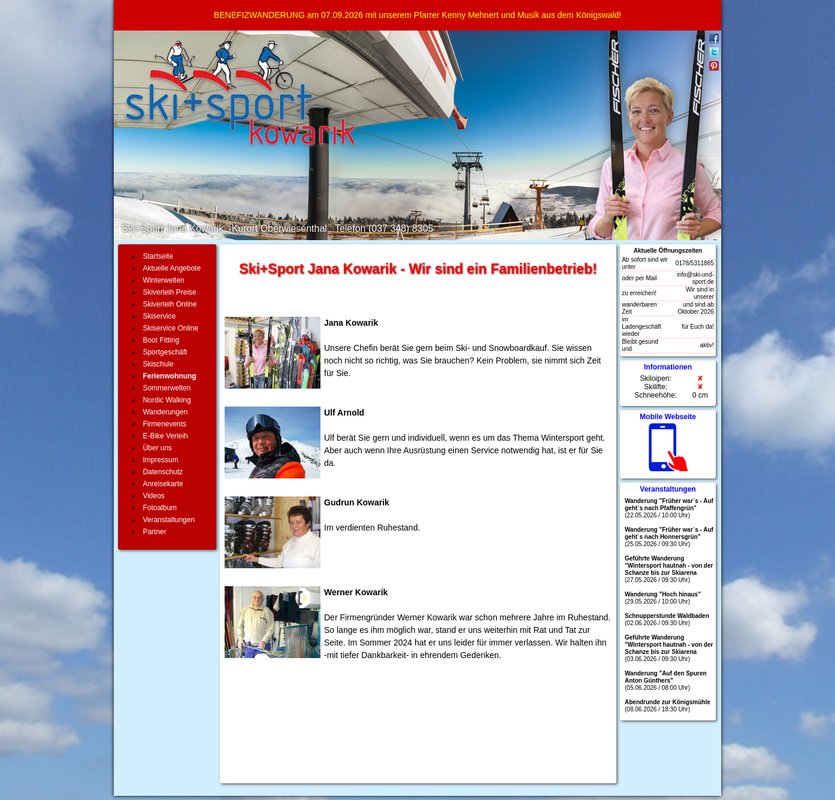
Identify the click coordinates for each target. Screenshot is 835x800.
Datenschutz (163, 472)
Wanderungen (165, 412)
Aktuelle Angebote (172, 268)
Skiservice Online (170, 328)
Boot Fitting (161, 340)
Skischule (158, 364)
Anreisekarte (163, 484)
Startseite (158, 256)
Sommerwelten (166, 388)
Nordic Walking (166, 400)
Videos (153, 496)
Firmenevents (164, 424)
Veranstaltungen (169, 520)
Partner (154, 532)
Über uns (157, 448)
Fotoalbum (160, 508)
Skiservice (159, 316)
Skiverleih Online (169, 304)
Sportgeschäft (165, 352)
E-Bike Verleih (165, 436)
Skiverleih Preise (169, 292)
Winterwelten (163, 280)
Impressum (160, 460)
